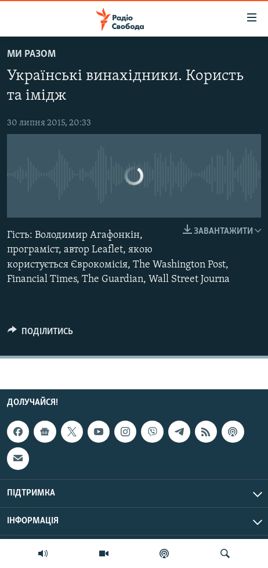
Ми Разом (31, 54)
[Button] (40, 334)
